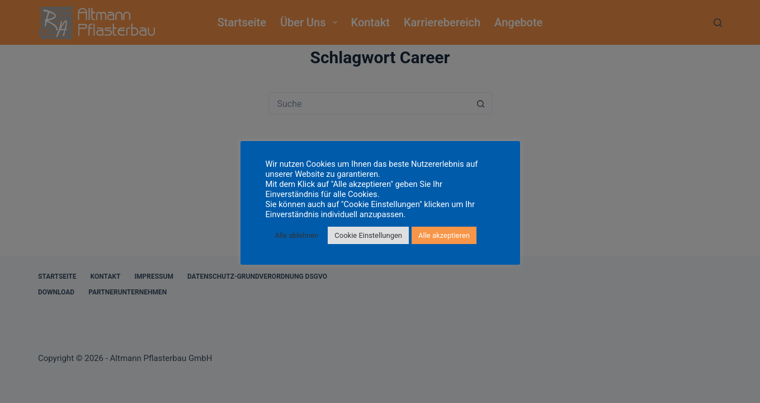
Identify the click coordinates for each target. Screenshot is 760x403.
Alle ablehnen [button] (297, 235)
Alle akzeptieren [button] (444, 235)
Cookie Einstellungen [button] (368, 235)
